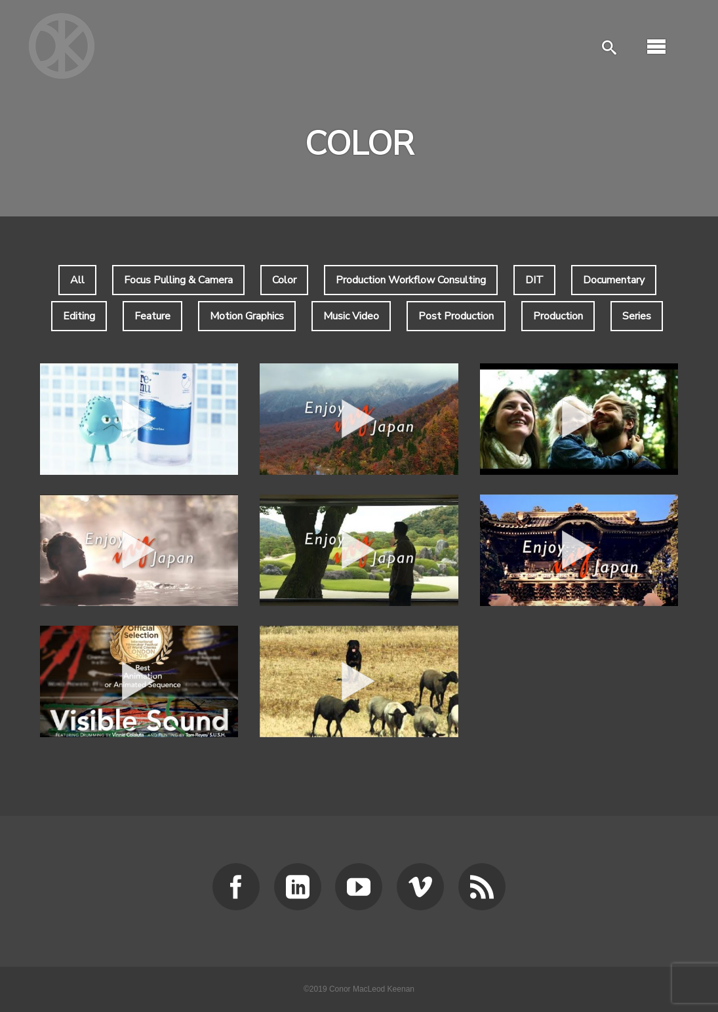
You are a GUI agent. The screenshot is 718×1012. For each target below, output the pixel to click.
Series (636, 316)
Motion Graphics (247, 316)
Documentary (614, 280)
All (77, 280)
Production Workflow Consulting (411, 280)
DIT (534, 280)
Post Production (456, 316)
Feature (152, 316)
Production (558, 316)
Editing (79, 316)
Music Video (351, 316)
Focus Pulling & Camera (178, 280)
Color (284, 280)
